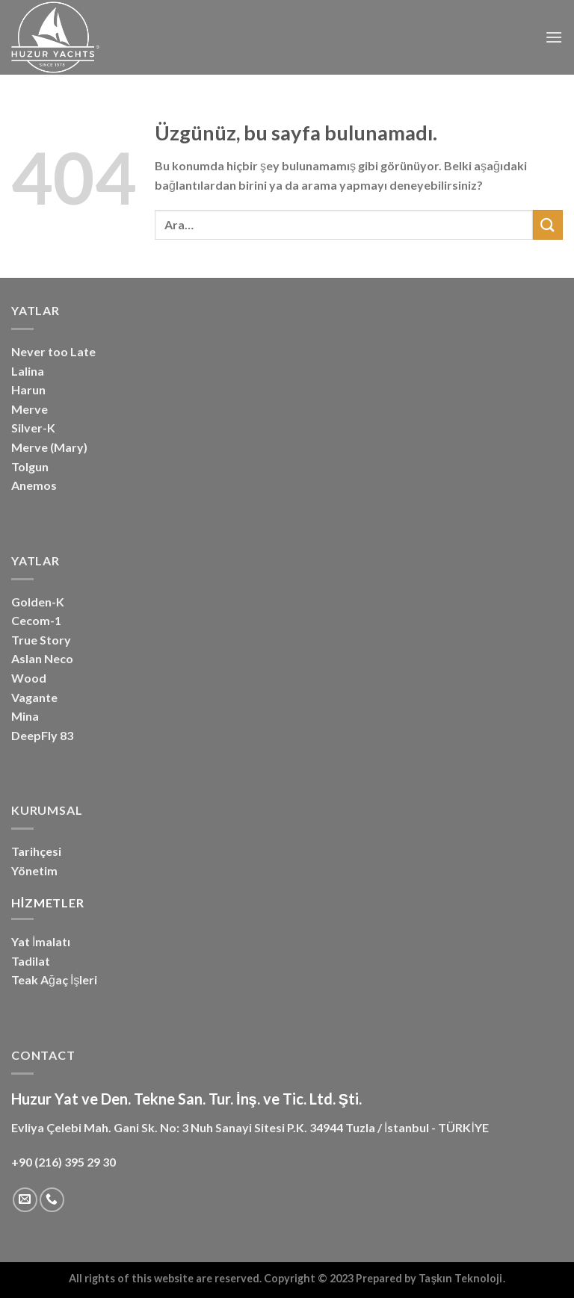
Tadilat (30, 961)
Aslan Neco (42, 658)
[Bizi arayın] (52, 1199)
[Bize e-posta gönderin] (25, 1199)
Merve (29, 409)
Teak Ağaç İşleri (54, 979)
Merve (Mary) (49, 447)
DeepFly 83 (42, 735)
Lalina (27, 371)
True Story (41, 640)
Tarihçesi (36, 851)
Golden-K (37, 601)
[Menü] (554, 37)
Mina (25, 716)
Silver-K (33, 427)
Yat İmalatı (40, 941)
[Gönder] (548, 224)
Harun (28, 389)
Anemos (34, 485)
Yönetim (34, 870)
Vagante (34, 697)
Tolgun (30, 466)
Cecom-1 (36, 620)
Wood (28, 678)
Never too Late (53, 351)
